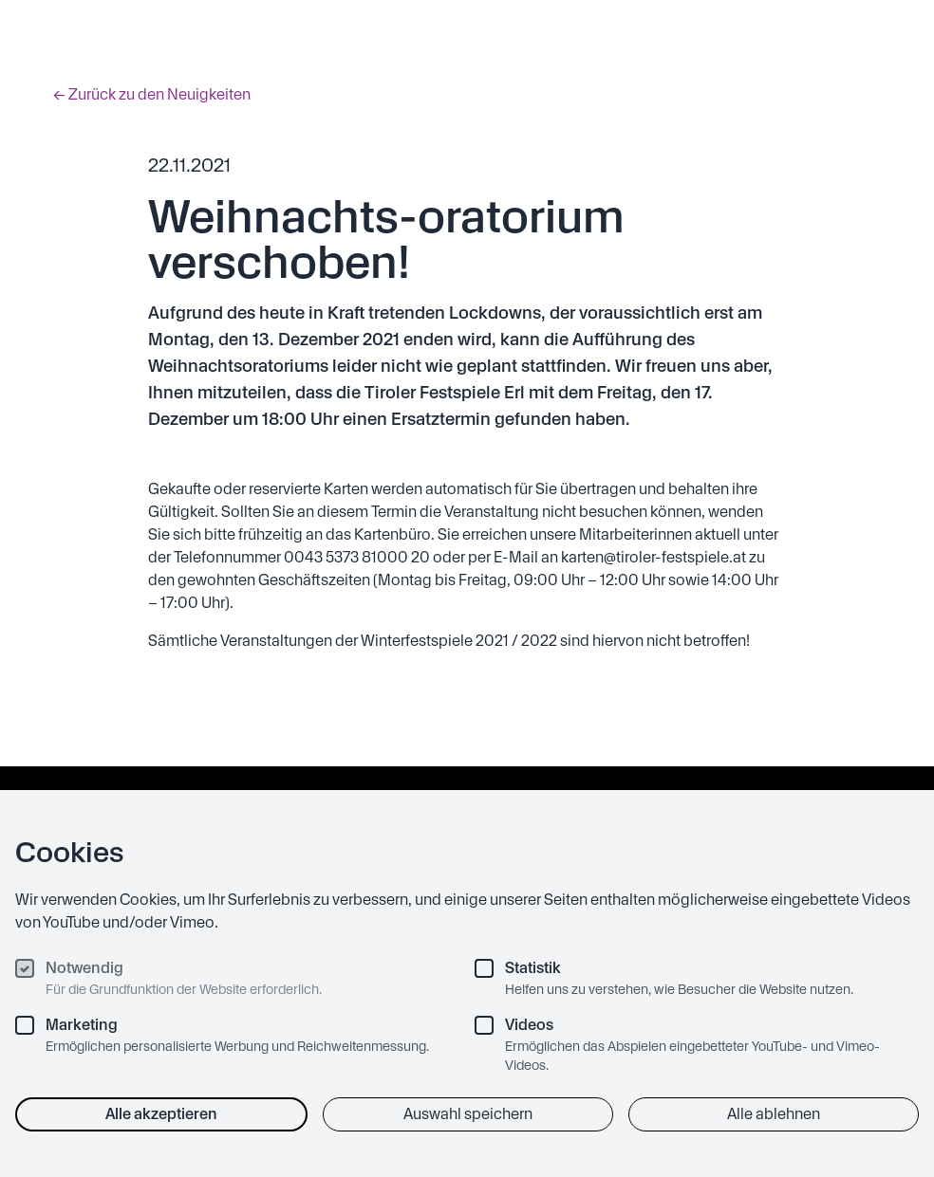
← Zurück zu (152, 94)
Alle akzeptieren (161, 1114)
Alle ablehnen (773, 1114)
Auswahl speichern (467, 1114)
